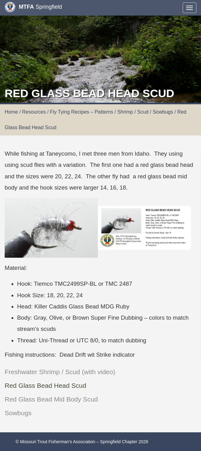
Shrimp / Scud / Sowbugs (145, 112)
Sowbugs (18, 412)
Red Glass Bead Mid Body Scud (51, 399)
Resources (34, 112)
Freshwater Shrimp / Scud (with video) (60, 371)
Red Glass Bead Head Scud (45, 385)
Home (11, 112)
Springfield (33, 7)
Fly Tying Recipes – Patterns (81, 112)
